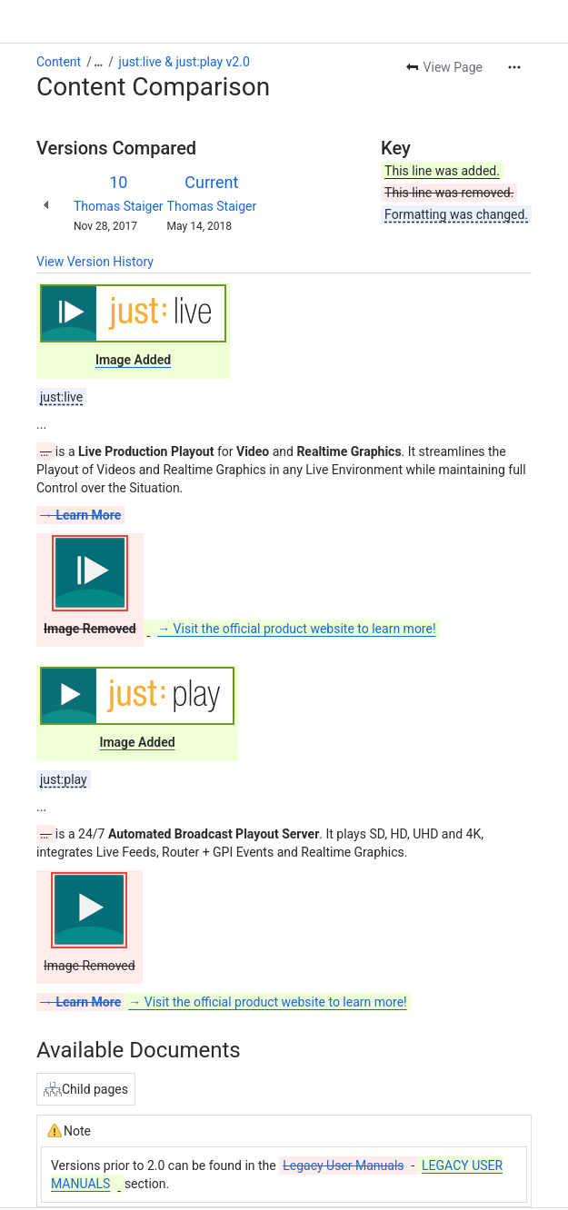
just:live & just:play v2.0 (184, 62)
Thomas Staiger (119, 206)
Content (58, 62)
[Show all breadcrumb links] (98, 62)
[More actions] (514, 67)
